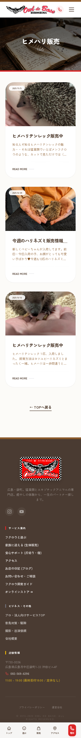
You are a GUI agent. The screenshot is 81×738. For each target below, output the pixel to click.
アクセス (11, 560)
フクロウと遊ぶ (15, 537)
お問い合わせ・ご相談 (20, 576)
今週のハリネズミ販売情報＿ (39, 240)
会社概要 (11, 638)
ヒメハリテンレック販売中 (37, 136)
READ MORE (23, 169)
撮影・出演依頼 (15, 630)
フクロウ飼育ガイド (18, 584)
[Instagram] (9, 511)
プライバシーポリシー (32, 707)
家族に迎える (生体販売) (22, 545)
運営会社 (57, 707)
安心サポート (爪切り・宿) (23, 553)
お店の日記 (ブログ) (19, 568)
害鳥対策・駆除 (15, 623)
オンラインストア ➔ (19, 592)
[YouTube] (21, 511)
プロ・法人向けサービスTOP (25, 615)
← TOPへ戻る (41, 407)
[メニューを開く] (71, 9)
